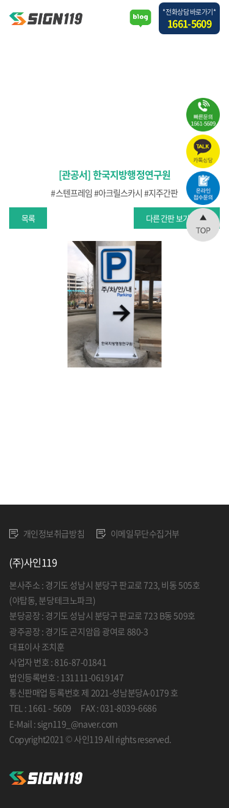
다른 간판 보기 (167, 218)
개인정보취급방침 (46, 533)
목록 (28, 218)
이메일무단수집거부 (138, 533)
